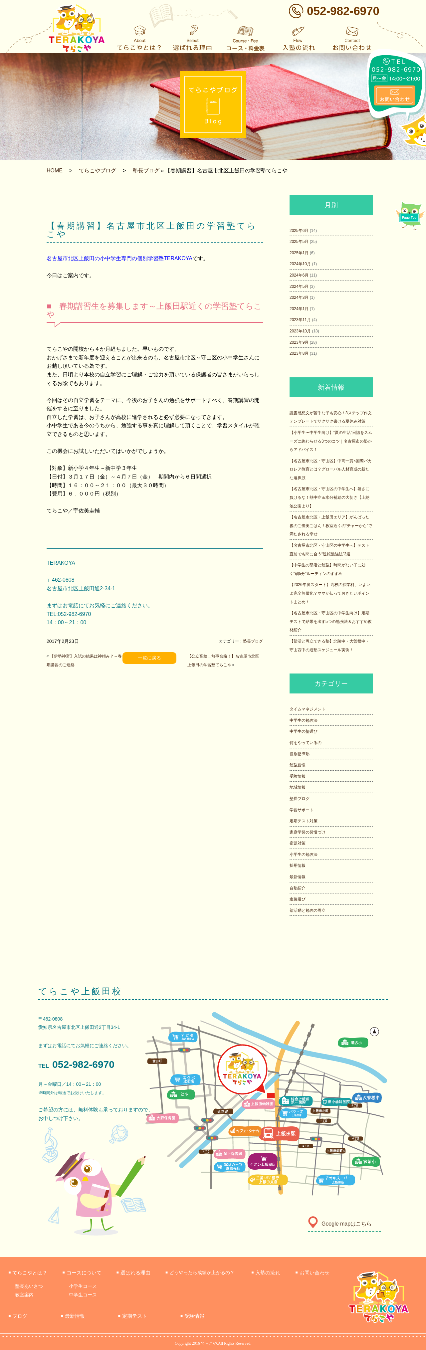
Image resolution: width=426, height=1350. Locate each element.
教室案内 (24, 1294)
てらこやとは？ (27, 1272)
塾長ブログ (146, 170)
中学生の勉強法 (304, 720)
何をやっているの (305, 742)
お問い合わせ (312, 1272)
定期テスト (132, 1316)
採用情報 (298, 865)
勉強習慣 (298, 765)
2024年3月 (299, 297)
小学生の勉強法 (304, 854)
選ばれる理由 (133, 1272)
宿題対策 (298, 843)
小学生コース (83, 1286)
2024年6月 (299, 275)
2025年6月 (299, 230)
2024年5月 (299, 286)
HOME (55, 170)
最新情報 (298, 876)
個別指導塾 (300, 754)
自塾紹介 (298, 888)
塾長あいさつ (29, 1286)
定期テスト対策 (304, 821)
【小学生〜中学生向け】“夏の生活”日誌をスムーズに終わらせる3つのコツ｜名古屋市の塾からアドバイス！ (331, 441)
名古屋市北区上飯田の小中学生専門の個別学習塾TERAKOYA (119, 258)
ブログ (17, 1316)
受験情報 (298, 776)
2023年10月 (300, 331)
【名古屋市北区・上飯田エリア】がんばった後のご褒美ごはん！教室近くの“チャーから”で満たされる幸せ (331, 525)
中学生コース (83, 1294)
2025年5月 (299, 241)
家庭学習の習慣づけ (307, 832)
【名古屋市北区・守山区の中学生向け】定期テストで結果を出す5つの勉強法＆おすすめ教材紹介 (331, 621)
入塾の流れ (265, 1272)
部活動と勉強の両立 (307, 910)
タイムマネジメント (307, 709)
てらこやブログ (97, 170)
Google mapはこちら (340, 1224)
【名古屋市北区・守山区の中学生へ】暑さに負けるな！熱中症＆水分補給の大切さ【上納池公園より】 (329, 497)
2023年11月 (300, 319)
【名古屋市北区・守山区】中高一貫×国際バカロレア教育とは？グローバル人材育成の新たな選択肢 (331, 469)
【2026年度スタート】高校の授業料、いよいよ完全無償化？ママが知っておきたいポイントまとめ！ (330, 593)
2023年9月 (299, 342)
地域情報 (298, 787)
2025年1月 (299, 253)
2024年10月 (300, 264)
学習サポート (302, 810)
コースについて (81, 1272)
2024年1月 (299, 308)
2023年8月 (299, 353)
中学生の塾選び (304, 731)
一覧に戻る (149, 658)
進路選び (298, 899)
